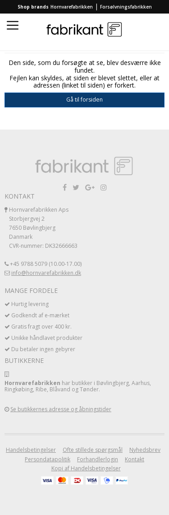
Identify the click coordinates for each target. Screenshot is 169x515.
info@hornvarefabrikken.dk (46, 273)
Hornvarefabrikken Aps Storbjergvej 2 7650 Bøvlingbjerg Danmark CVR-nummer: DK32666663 (43, 228)
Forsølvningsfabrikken (126, 7)
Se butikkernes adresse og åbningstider (60, 409)
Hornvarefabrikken (71, 7)
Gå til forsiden (84, 99)
